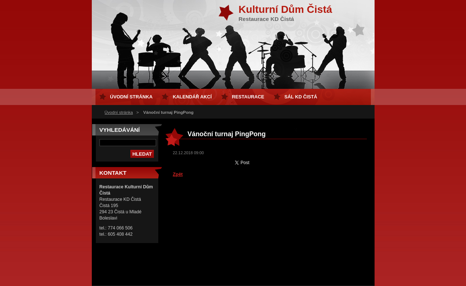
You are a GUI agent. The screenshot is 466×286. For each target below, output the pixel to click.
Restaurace (248, 96)
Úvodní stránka (119, 112)
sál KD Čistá (301, 96)
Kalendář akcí (192, 96)
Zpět (178, 174)
